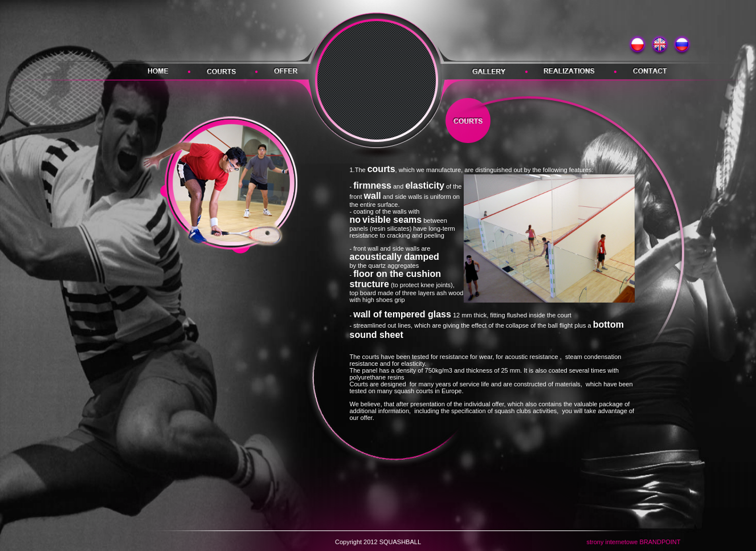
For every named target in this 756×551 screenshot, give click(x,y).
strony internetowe (612, 541)
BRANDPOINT (659, 541)
